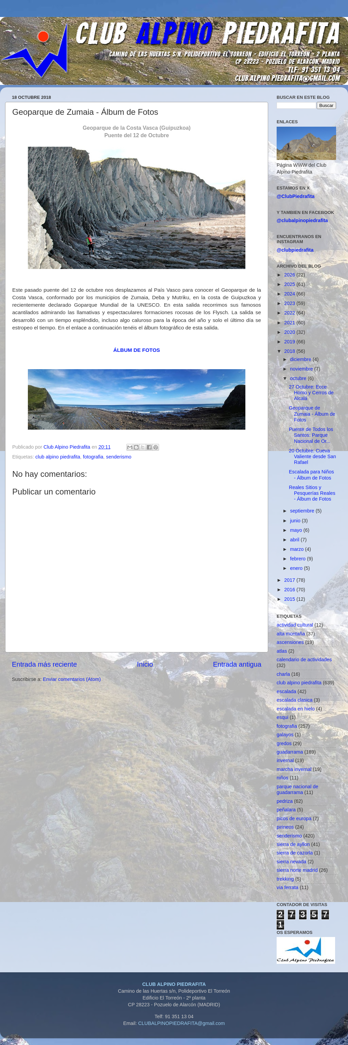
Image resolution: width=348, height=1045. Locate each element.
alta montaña (291, 633)
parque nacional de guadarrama (297, 789)
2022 (290, 313)
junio (296, 520)
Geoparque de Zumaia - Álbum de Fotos (312, 413)
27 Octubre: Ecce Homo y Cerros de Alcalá (311, 392)
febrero (298, 558)
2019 (290, 341)
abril (295, 539)
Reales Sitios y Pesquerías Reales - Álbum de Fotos (312, 493)
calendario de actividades (304, 659)
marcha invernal (294, 769)
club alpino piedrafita (57, 457)
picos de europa (294, 818)
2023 (290, 303)
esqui (282, 717)
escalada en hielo (296, 708)
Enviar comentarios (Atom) (72, 679)
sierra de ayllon (293, 844)
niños (282, 777)
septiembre (303, 511)
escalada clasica (295, 700)
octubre (299, 378)
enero (297, 568)
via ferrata (287, 887)
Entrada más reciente (44, 664)
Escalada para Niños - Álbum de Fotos (311, 474)
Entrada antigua (237, 664)
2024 (290, 293)
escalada (286, 691)
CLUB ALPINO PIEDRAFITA (174, 984)
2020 (290, 332)
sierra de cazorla (295, 852)
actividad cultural (295, 625)
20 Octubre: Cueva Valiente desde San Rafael (312, 456)
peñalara (286, 809)
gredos (284, 743)
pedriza (285, 801)
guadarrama (290, 752)
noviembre (302, 369)
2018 (290, 351)
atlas (282, 651)
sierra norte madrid (297, 870)
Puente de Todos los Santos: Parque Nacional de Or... (311, 435)
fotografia (93, 457)
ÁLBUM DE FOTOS (136, 350)
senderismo (118, 457)
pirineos (285, 827)
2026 (290, 274)
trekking (285, 879)
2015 (290, 599)
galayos (285, 734)
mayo (296, 530)
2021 (290, 322)
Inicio (145, 664)
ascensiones (290, 642)
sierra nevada (291, 861)
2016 (290, 589)
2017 (290, 580)
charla (283, 674)
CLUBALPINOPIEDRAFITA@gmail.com (181, 1023)
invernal (285, 760)
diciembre (301, 359)
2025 (290, 284)
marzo (297, 549)
